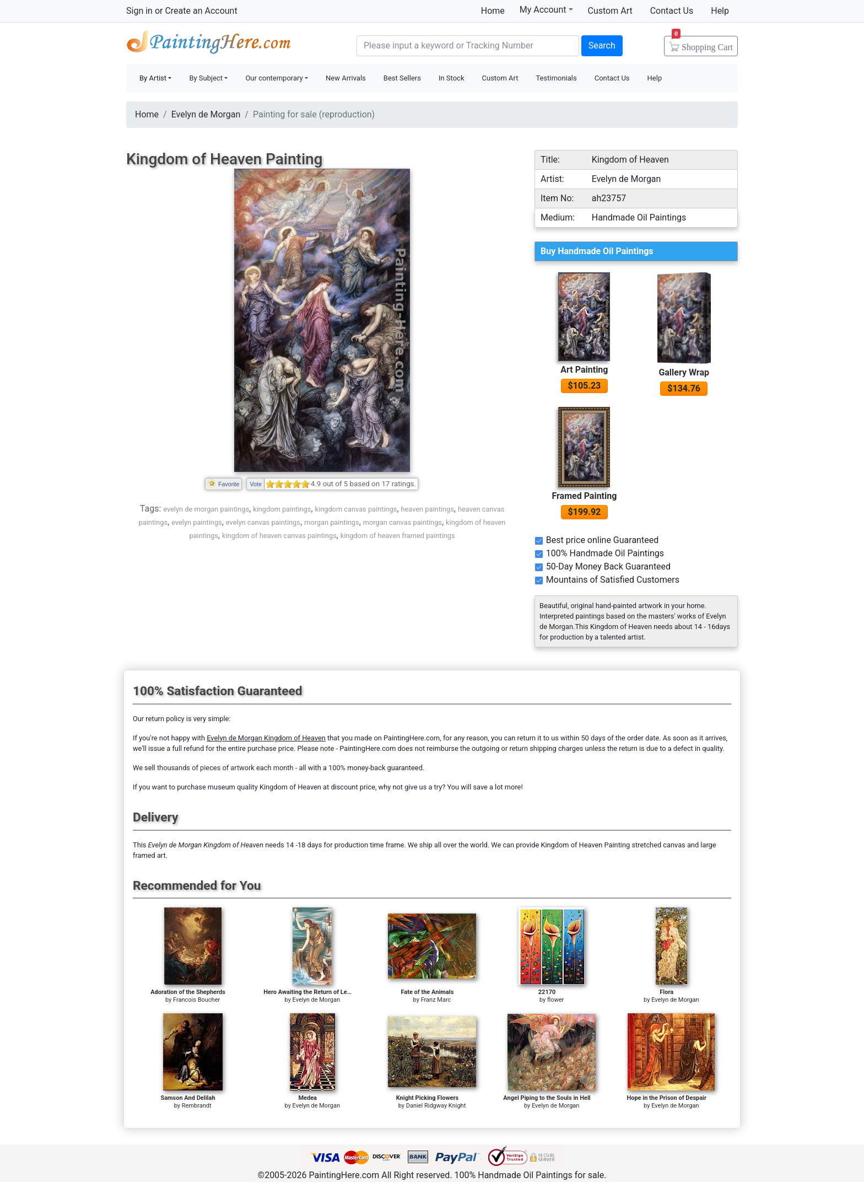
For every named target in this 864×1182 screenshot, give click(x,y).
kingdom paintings (282, 509)
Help (720, 11)
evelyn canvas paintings (263, 522)
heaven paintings (427, 509)
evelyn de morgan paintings (206, 509)
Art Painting (584, 369)
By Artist (152, 78)
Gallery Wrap (683, 372)
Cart (702, 43)
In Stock (452, 78)
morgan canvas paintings (402, 522)
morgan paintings (331, 522)
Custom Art (610, 11)
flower (555, 999)
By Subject (206, 78)
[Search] (468, 45)
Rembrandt (197, 1105)
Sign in (139, 11)
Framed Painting (584, 496)
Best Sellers (402, 78)
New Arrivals (346, 78)
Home (493, 11)
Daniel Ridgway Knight (436, 1105)
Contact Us (672, 11)
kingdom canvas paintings (356, 509)
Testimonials (556, 78)
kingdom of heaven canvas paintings (279, 535)
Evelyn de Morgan (206, 114)
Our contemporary (274, 78)
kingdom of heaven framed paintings (398, 535)
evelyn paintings (196, 522)
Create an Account (201, 11)
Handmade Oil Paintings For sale (208, 44)
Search (601, 45)
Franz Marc (436, 999)
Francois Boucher (196, 999)
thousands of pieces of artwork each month (225, 768)
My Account (546, 9)
